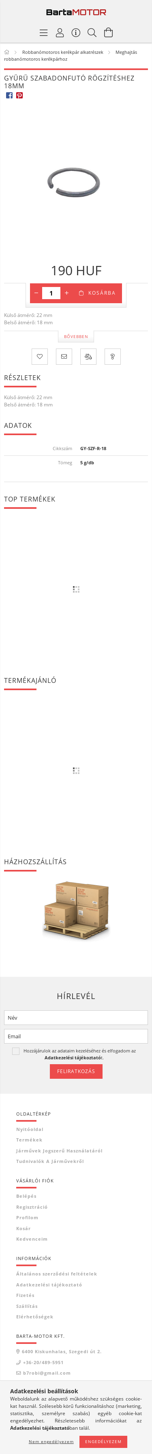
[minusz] (36, 293)
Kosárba (102, 292)
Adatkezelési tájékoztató (49, 1285)
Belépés (26, 1196)
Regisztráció (32, 1207)
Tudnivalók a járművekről (50, 1161)
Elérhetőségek (35, 1317)
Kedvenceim (32, 1239)
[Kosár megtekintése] (109, 32)
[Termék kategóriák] (44, 32)
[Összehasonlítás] (88, 357)
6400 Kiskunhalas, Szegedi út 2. (62, 1351)
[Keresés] (92, 32)
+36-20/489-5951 (43, 1362)
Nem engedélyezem (51, 1441)
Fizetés (25, 1295)
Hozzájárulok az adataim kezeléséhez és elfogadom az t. (80, 1054)
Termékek (29, 1140)
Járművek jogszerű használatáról (59, 1151)
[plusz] (66, 293)
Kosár (23, 1228)
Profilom (27, 1217)
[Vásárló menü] (76, 32)
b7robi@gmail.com (47, 1373)
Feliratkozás (76, 1071)
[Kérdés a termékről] (113, 357)
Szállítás (27, 1306)
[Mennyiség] (51, 293)
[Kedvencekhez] (40, 357)
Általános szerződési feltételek (56, 1274)
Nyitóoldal (29, 1129)
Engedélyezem (103, 1441)
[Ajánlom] (64, 357)
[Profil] (60, 32)
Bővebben (76, 336)
